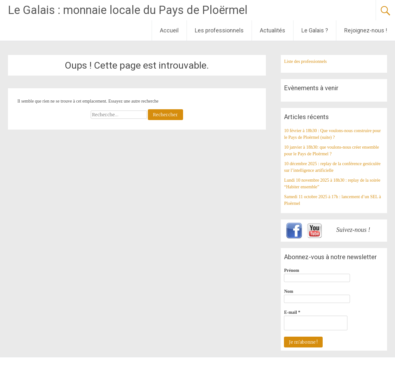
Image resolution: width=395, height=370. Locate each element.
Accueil (169, 30)
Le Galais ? (314, 30)
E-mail (292, 312)
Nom (288, 291)
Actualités (272, 30)
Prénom (291, 270)
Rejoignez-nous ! (365, 30)
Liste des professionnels (305, 61)
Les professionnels (219, 30)
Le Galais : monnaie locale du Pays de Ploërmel (127, 10)
